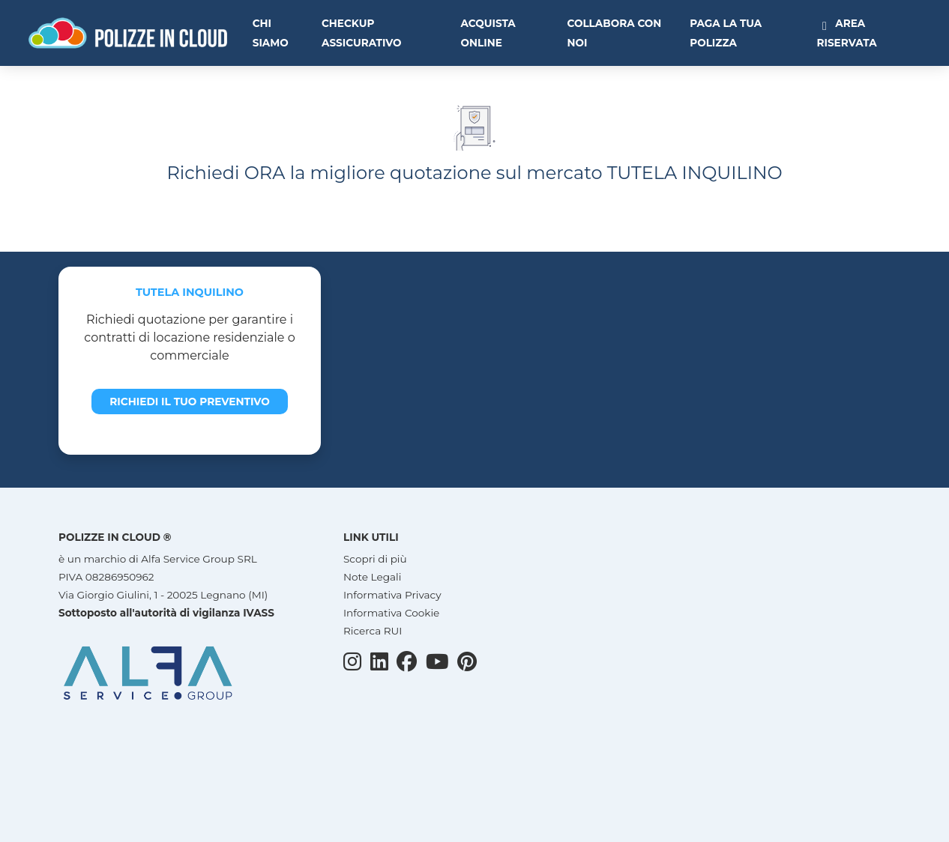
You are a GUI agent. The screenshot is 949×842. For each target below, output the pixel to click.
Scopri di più (375, 559)
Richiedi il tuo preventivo (189, 402)
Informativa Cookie (391, 613)
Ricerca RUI (372, 631)
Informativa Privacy (392, 595)
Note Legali (372, 577)
